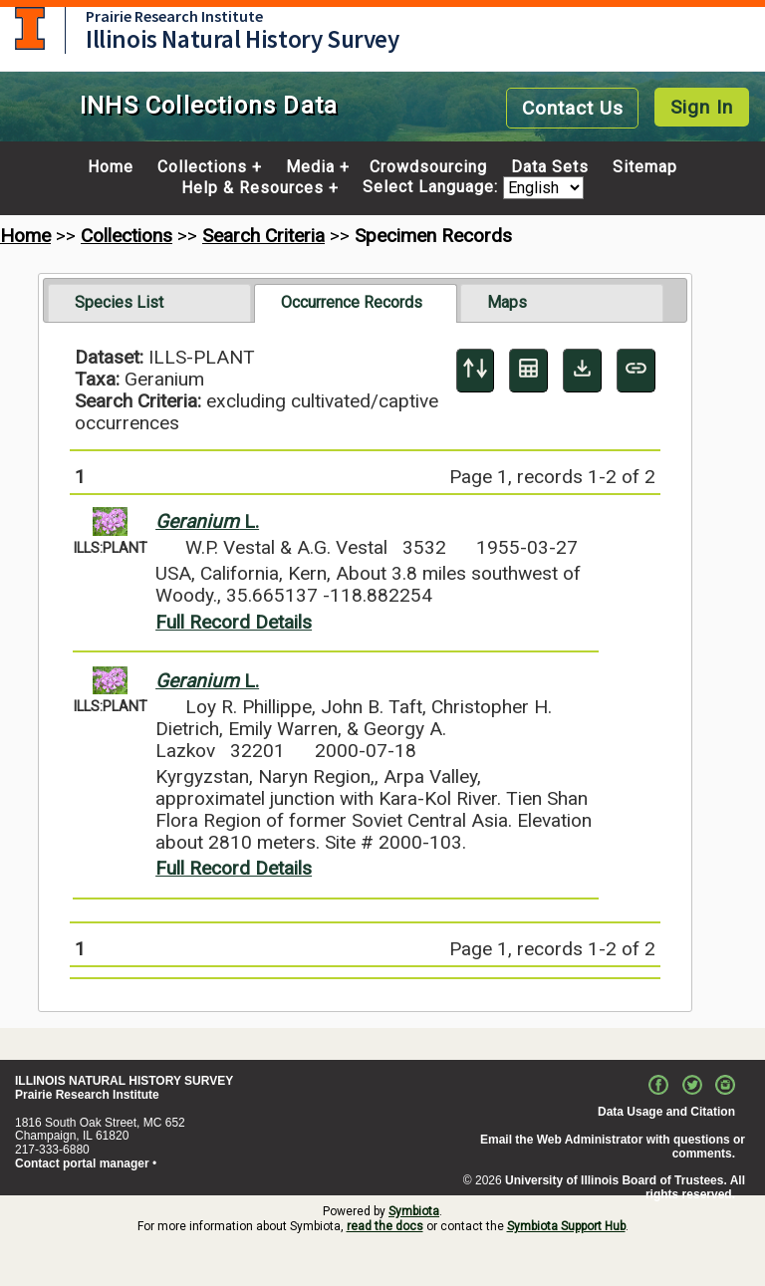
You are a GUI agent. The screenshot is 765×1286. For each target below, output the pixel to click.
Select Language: (433, 187)
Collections (202, 167)
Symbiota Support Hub (566, 1226)
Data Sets (550, 167)
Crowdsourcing (428, 167)
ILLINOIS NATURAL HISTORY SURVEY (124, 1081)
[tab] (149, 303)
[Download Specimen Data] (582, 370)
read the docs (385, 1226)
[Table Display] (528, 370)
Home (110, 167)
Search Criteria (263, 235)
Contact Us (573, 108)
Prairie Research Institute (174, 16)
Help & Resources (252, 188)
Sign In (701, 107)
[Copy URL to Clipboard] (636, 370)
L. (207, 521)
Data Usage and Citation (666, 1112)
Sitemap (645, 167)
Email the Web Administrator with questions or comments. (612, 1146)
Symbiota (413, 1211)
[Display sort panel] (475, 370)
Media (310, 167)
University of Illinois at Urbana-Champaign (30, 28)
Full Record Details (233, 622)
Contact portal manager (82, 1163)
